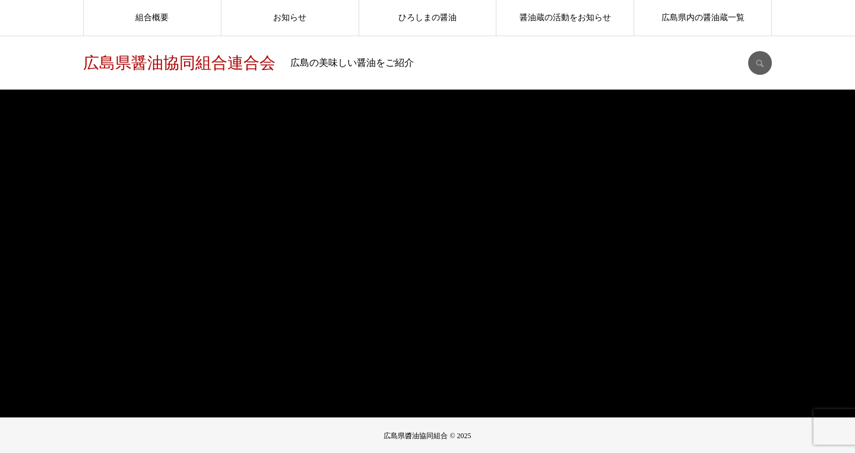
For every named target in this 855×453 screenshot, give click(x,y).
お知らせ (289, 17)
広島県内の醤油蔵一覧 (703, 17)
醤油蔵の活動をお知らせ (565, 17)
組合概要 (152, 17)
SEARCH (760, 63)
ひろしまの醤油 (427, 17)
